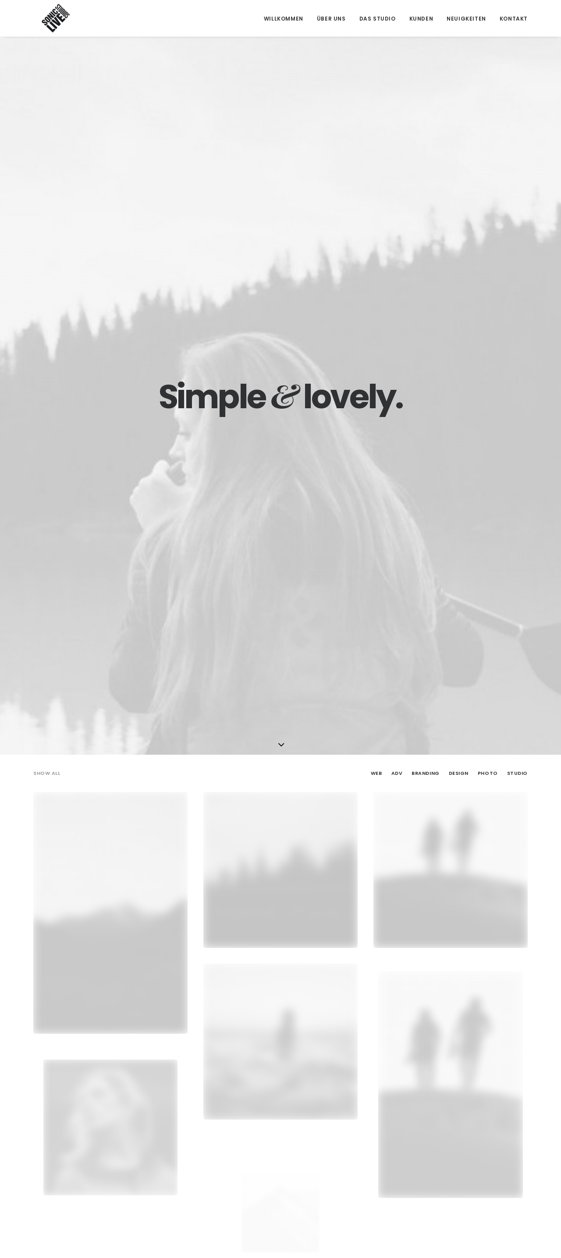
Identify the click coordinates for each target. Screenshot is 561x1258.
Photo (488, 223)
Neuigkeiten (466, 18)
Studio (517, 223)
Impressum (437, 1159)
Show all (46, 223)
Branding (425, 223)
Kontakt (514, 18)
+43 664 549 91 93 (186, 1164)
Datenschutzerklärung (455, 1173)
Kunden (421, 18)
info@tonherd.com (188, 1175)
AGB (427, 1144)
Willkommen (283, 18)
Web (376, 223)
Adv (397, 223)
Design (459, 223)
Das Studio (377, 18)
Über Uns (331, 18)
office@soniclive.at (188, 1186)
